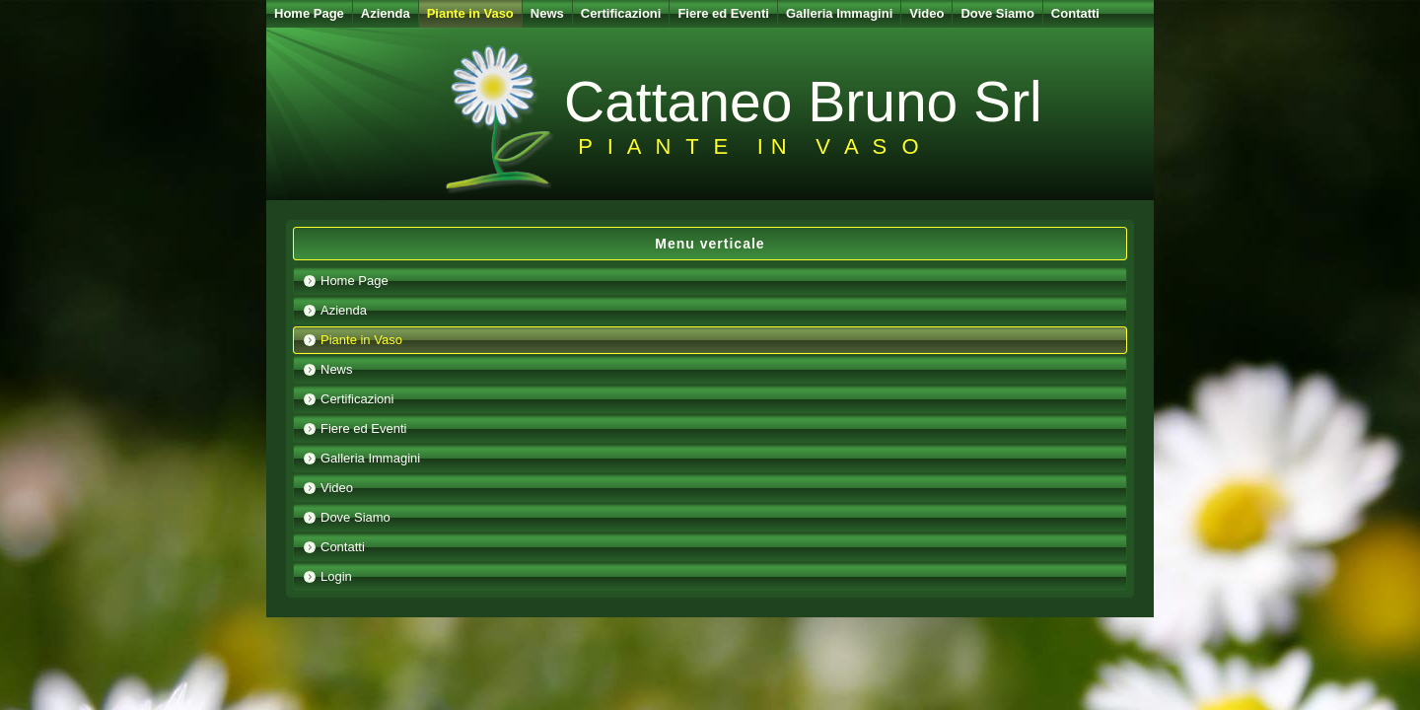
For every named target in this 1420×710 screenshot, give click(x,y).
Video (926, 13)
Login (336, 576)
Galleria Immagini (839, 13)
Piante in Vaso (470, 13)
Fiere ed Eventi (722, 13)
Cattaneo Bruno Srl (803, 101)
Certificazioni (621, 13)
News (547, 13)
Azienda (385, 13)
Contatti (1075, 13)
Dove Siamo (996, 13)
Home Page (309, 13)
